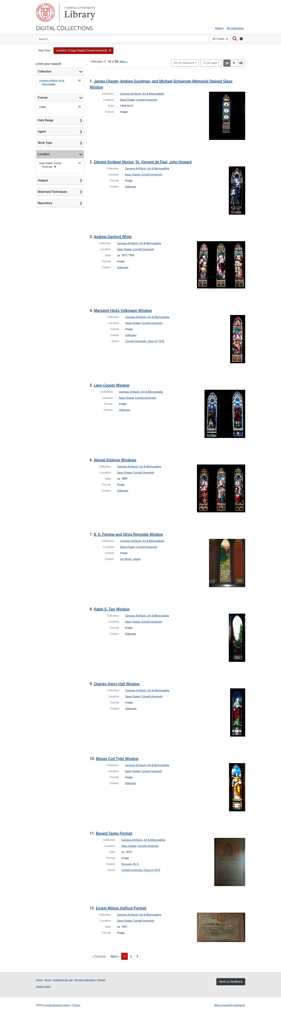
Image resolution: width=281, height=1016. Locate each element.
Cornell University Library (57, 1005)
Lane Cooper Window (111, 385)
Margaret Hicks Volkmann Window (123, 310)
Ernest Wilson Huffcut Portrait (121, 908)
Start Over (44, 50)
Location (44, 154)
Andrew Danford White (113, 236)
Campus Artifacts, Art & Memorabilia (142, 93)
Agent (42, 131)
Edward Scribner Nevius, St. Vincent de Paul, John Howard (142, 162)
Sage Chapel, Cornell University (138, 99)
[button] (83, 50)
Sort (184, 63)
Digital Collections (64, 28)
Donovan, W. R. (130, 864)
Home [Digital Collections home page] (39, 980)
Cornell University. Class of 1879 (140, 870)
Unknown (130, 186)
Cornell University (45, 12)
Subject (43, 180)
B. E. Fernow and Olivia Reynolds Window (128, 534)
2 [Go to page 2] (131, 956)
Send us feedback (231, 981)
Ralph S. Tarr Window (111, 609)
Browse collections (85, 980)
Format (42, 97)
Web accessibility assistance (229, 1005)
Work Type (45, 143)
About (48, 980)
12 (210, 63)
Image (42, 106)
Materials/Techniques (52, 192)
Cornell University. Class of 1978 (144, 341)
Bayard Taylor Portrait (114, 833)
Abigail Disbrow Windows (115, 460)
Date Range (45, 120)
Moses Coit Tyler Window (117, 758)
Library (79, 12)
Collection (44, 71)
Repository (45, 203)
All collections (235, 28)
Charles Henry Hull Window (116, 684)
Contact (101, 980)
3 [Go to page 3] (137, 956)
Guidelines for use (62, 980)
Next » (123, 61)
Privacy (76, 1005)
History (219, 28)
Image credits (43, 986)
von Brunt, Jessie (130, 559)
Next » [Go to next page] (115, 956)
